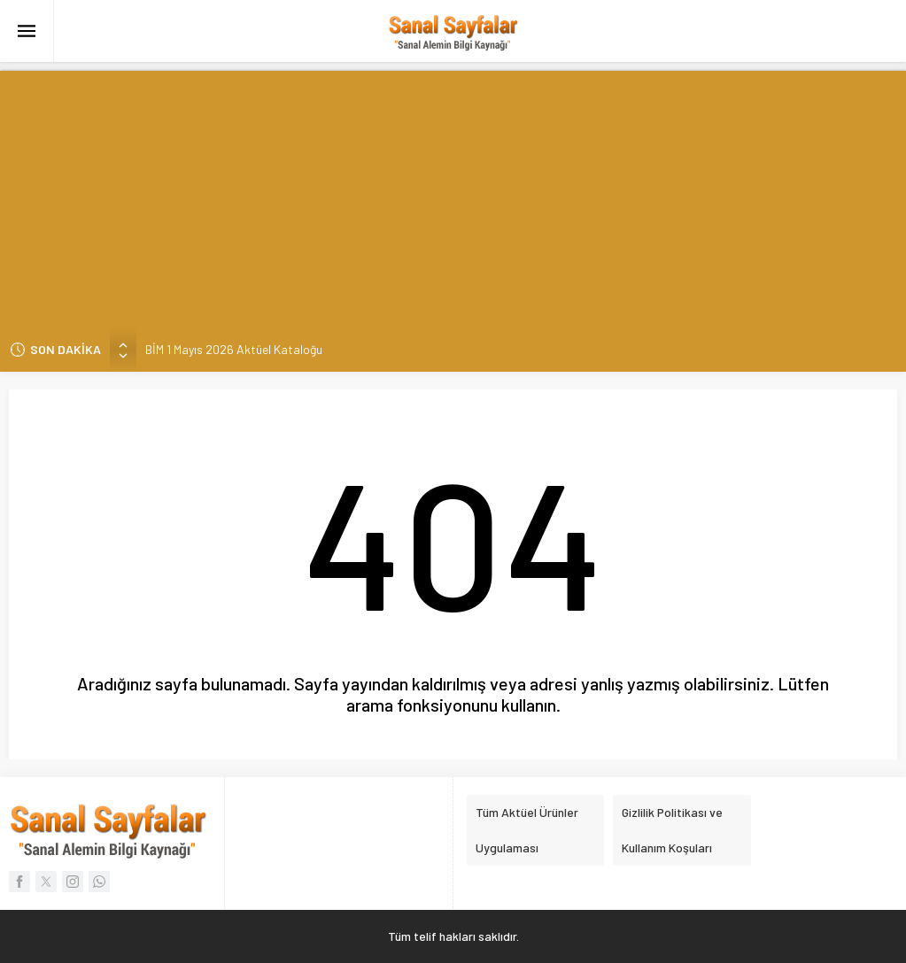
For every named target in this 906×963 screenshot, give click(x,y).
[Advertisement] (453, 195)
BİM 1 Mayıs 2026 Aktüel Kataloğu (233, 349)
